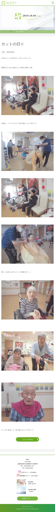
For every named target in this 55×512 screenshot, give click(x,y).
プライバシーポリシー (27, 506)
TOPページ (26, 498)
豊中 (3, 52)
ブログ (11, 31)
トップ (3, 31)
